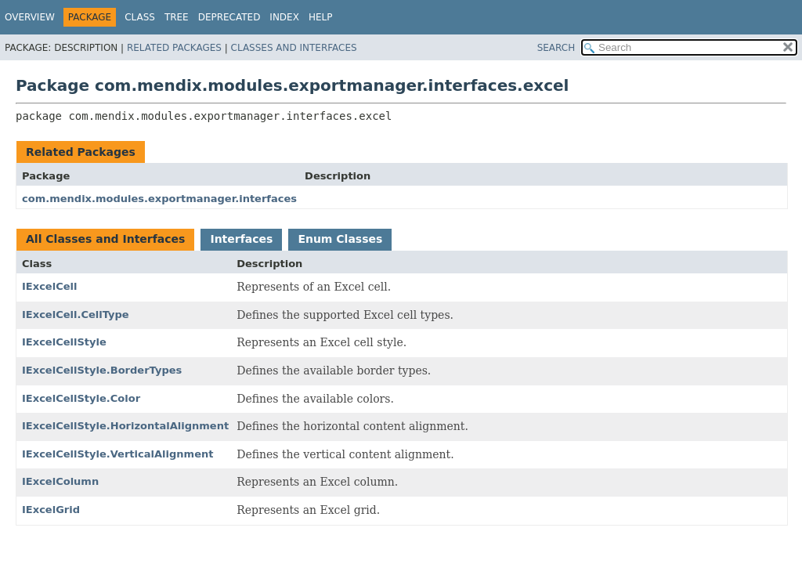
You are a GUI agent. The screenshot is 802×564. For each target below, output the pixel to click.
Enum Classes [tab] (340, 239)
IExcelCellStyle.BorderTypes (102, 370)
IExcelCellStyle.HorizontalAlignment (125, 426)
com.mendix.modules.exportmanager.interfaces (159, 198)
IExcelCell (49, 286)
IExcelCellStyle (64, 342)
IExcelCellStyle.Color (81, 398)
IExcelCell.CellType (75, 314)
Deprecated (229, 17)
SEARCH (556, 47)
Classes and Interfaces (294, 47)
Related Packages (174, 47)
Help (321, 17)
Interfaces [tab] (241, 239)
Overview (30, 17)
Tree (176, 17)
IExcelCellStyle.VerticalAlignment (117, 454)
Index (284, 17)
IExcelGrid (51, 509)
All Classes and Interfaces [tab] (105, 239)
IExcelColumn (60, 481)
